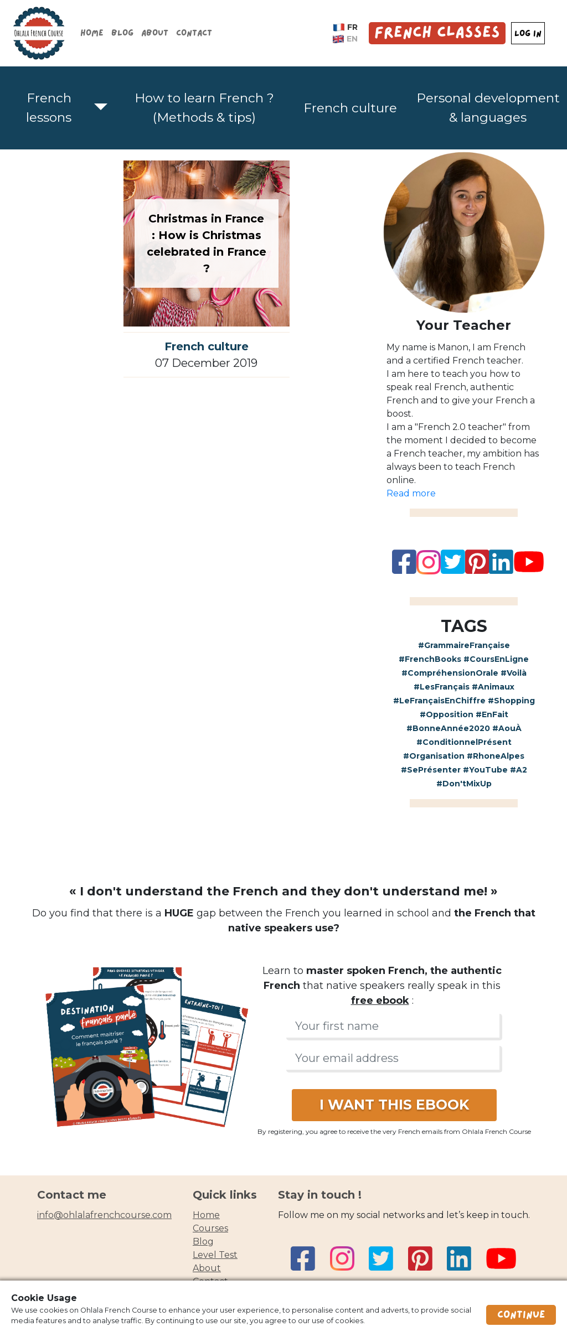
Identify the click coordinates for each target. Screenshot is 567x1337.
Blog (122, 33)
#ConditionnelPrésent (464, 742)
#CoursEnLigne (496, 659)
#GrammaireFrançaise (464, 645)
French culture (350, 108)
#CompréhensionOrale (449, 673)
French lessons (48, 107)
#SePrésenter (431, 770)
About (154, 33)
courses (210, 1228)
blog (203, 1241)
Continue (521, 1314)
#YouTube (485, 770)
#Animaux (493, 687)
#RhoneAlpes (495, 756)
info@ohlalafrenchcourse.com (104, 1215)
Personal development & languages (488, 107)
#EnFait (492, 714)
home (206, 1215)
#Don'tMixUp (464, 784)
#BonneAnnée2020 (448, 728)
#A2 (518, 770)
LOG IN (528, 33)
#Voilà (514, 673)
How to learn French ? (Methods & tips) (204, 107)
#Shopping (511, 701)
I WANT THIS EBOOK (394, 1104)
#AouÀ (507, 728)
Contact (194, 33)
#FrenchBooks (430, 659)
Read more (411, 493)
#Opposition (446, 714)
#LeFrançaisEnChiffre (439, 701)
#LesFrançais (442, 687)
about (207, 1268)
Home (92, 33)
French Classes (437, 32)
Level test (215, 1255)
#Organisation (434, 756)
